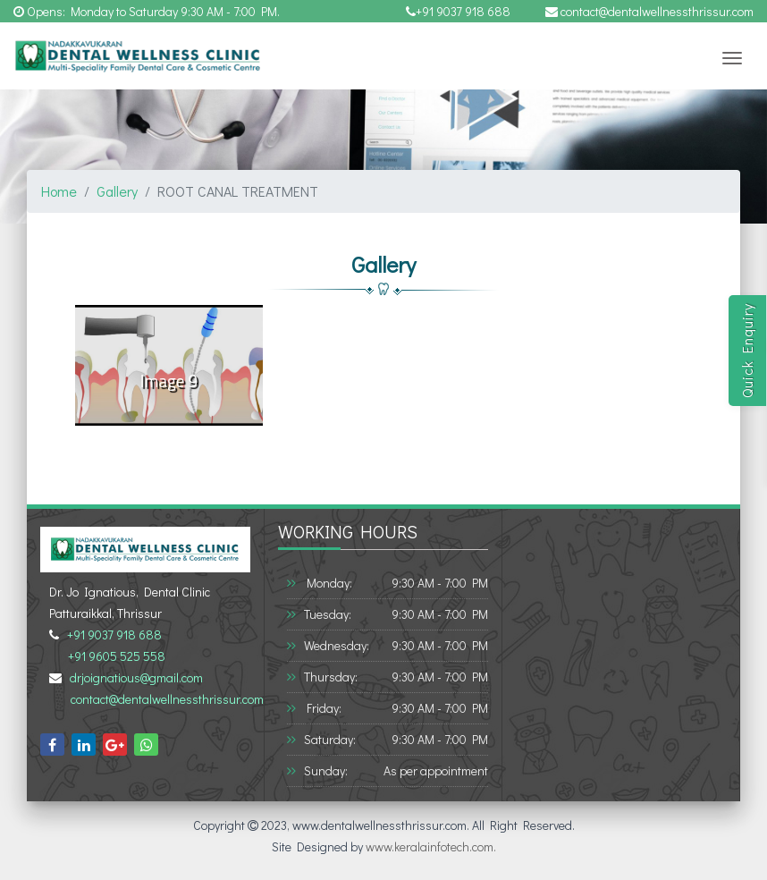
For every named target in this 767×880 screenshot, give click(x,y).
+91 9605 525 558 (114, 655)
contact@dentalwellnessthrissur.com (649, 11)
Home (59, 191)
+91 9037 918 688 (458, 11)
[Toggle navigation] (732, 58)
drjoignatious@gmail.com (133, 677)
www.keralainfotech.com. (431, 846)
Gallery (117, 191)
